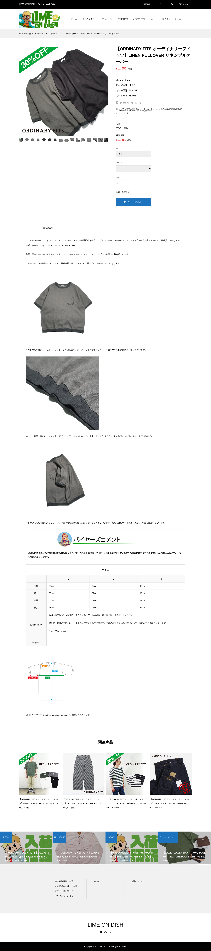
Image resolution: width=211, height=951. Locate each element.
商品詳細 (48, 228)
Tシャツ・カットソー (147, 109)
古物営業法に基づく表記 (66, 886)
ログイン (160, 4)
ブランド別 (107, 19)
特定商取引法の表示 (64, 881)
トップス (160, 109)
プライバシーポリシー (65, 896)
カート (154, 19)
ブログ (96, 881)
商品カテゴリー (89, 19)
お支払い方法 (139, 19)
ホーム (74, 19)
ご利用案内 (123, 19)
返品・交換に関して (64, 891)
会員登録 (146, 4)
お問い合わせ (137, 881)
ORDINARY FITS (131, 109)
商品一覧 (148, 111)
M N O (121, 109)
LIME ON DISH (105, 925)
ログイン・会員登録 (171, 19)
